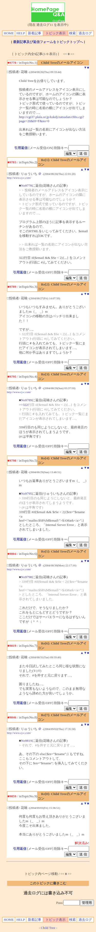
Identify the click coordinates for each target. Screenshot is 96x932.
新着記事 (34, 33)
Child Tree (48, 928)
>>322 (23, 405)
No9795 (26, 493)
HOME (9, 33)
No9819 (26, 741)
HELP (20, 33)
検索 (72, 33)
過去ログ (85, 33)
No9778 (26, 185)
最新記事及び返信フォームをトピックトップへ (48, 42)
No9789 (26, 400)
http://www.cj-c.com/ (19, 177)
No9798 (26, 577)
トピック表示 (56, 33)
